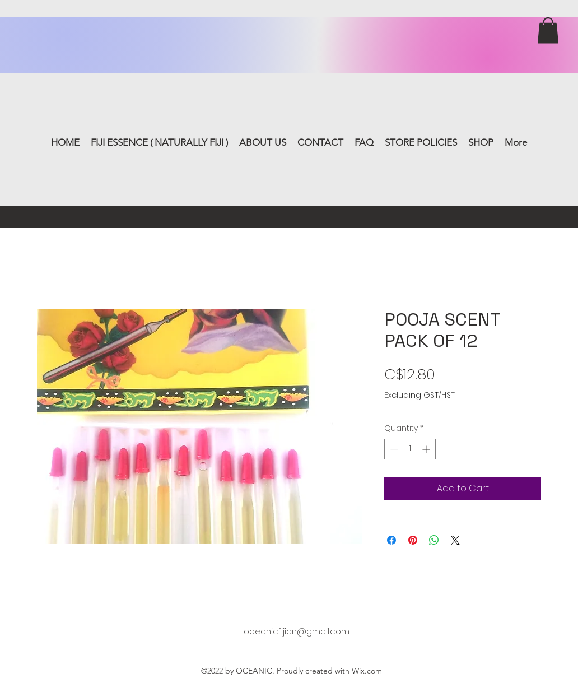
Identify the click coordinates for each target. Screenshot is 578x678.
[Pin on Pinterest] (412, 540)
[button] (548, 30)
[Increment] (427, 449)
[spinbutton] (410, 449)
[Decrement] (393, 449)
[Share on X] (455, 540)
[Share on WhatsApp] (434, 540)
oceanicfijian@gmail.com (296, 631)
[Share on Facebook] (391, 540)
